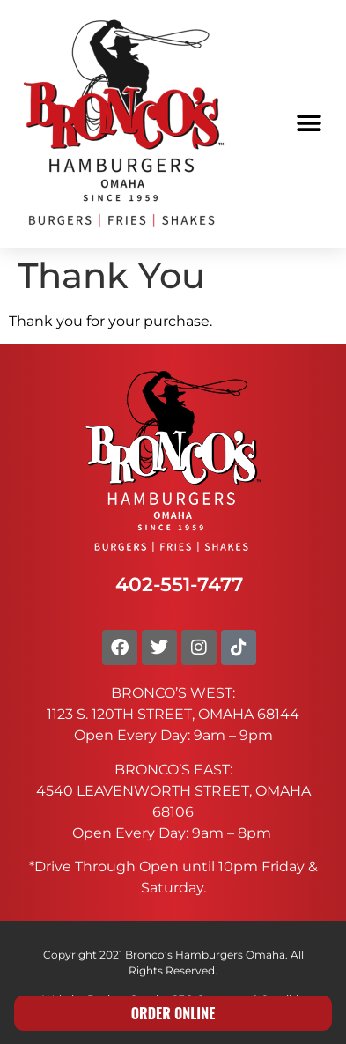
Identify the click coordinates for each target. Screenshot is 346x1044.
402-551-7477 (179, 584)
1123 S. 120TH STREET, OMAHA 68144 (173, 714)
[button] (308, 124)
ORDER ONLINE (173, 1013)
